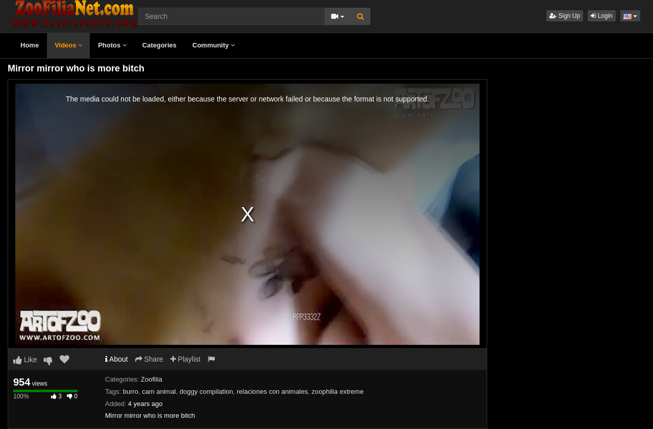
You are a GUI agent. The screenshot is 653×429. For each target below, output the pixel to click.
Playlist (185, 359)
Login (602, 15)
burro (130, 391)
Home (29, 45)
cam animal (158, 391)
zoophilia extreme (338, 391)
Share (149, 359)
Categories (159, 45)
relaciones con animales (272, 391)
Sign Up (564, 15)
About (116, 359)
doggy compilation (206, 391)
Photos (112, 45)
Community (213, 45)
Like (25, 360)
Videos (68, 45)
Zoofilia (151, 379)
